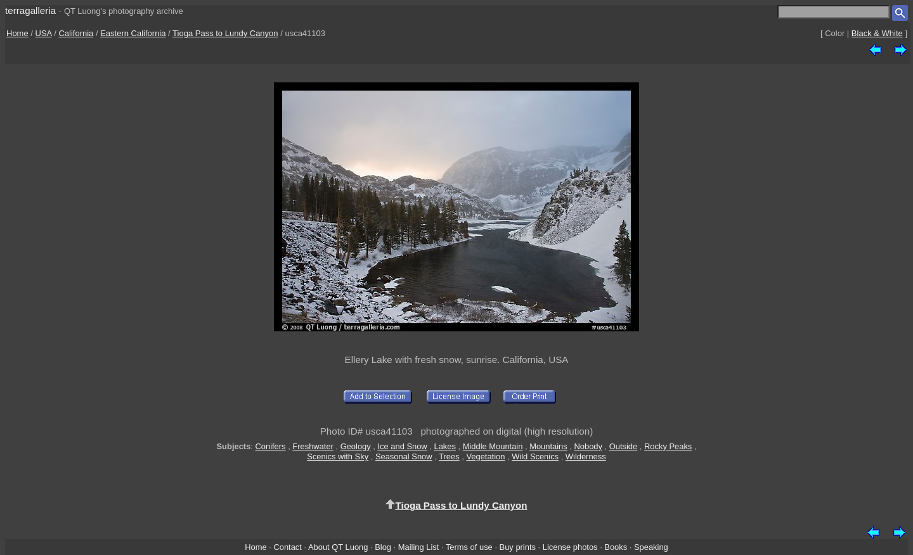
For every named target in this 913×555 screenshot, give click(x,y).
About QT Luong (338, 547)
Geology (355, 446)
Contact (287, 547)
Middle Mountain (493, 446)
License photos (570, 547)
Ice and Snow (402, 446)
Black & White (877, 33)
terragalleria (30, 10)
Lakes (444, 446)
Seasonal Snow (403, 456)
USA (44, 33)
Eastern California (132, 33)
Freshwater (312, 446)
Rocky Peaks (668, 446)
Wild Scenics (535, 456)
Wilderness (586, 456)
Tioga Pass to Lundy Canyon (225, 33)
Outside (623, 446)
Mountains (548, 446)
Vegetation (485, 456)
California (75, 33)
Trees (449, 456)
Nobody (588, 446)
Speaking (651, 547)
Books (615, 547)
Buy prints (518, 547)
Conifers (270, 446)
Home (17, 33)
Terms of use (469, 547)
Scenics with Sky (337, 456)
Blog (383, 547)
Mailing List (418, 547)
